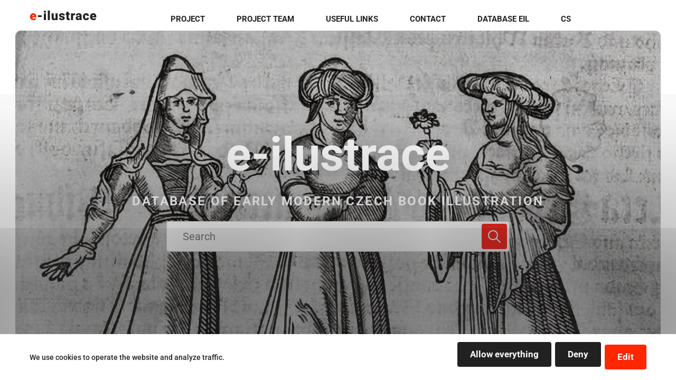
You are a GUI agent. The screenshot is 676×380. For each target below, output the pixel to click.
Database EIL (570, 20)
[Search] (494, 236)
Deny (555, 358)
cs (631, 20)
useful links (424, 20)
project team (340, 20)
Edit (621, 358)
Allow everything (462, 358)
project (265, 20)
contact (497, 20)
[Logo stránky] (63, 20)
